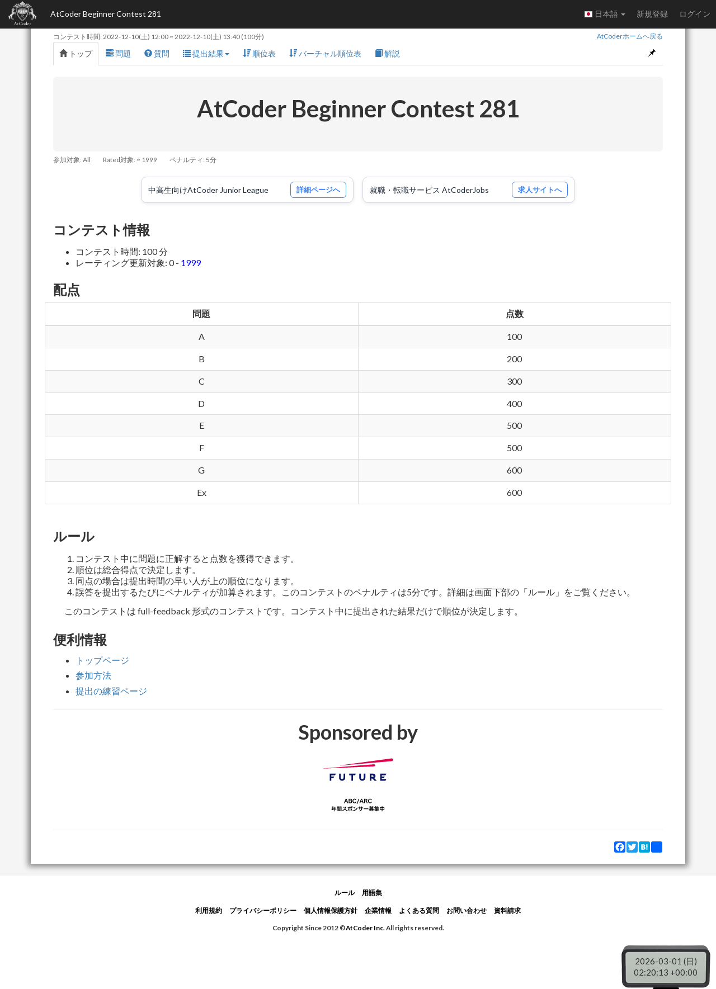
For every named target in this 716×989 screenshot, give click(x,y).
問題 (118, 53)
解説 (387, 53)
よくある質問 (419, 910)
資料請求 (507, 910)
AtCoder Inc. (365, 928)
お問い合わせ (466, 910)
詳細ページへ (318, 189)
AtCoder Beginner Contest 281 (105, 13)
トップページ (102, 660)
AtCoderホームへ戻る (630, 36)
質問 (156, 53)
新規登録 (652, 13)
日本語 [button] (604, 14)
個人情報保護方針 (330, 910)
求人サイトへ (540, 189)
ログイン (694, 13)
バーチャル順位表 (325, 53)
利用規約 (208, 910)
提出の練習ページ (111, 690)
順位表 (259, 53)
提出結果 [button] (206, 53)
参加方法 (93, 675)
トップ (75, 53)
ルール (345, 892)
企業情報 (378, 910)
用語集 (372, 892)
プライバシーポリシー (262, 910)
